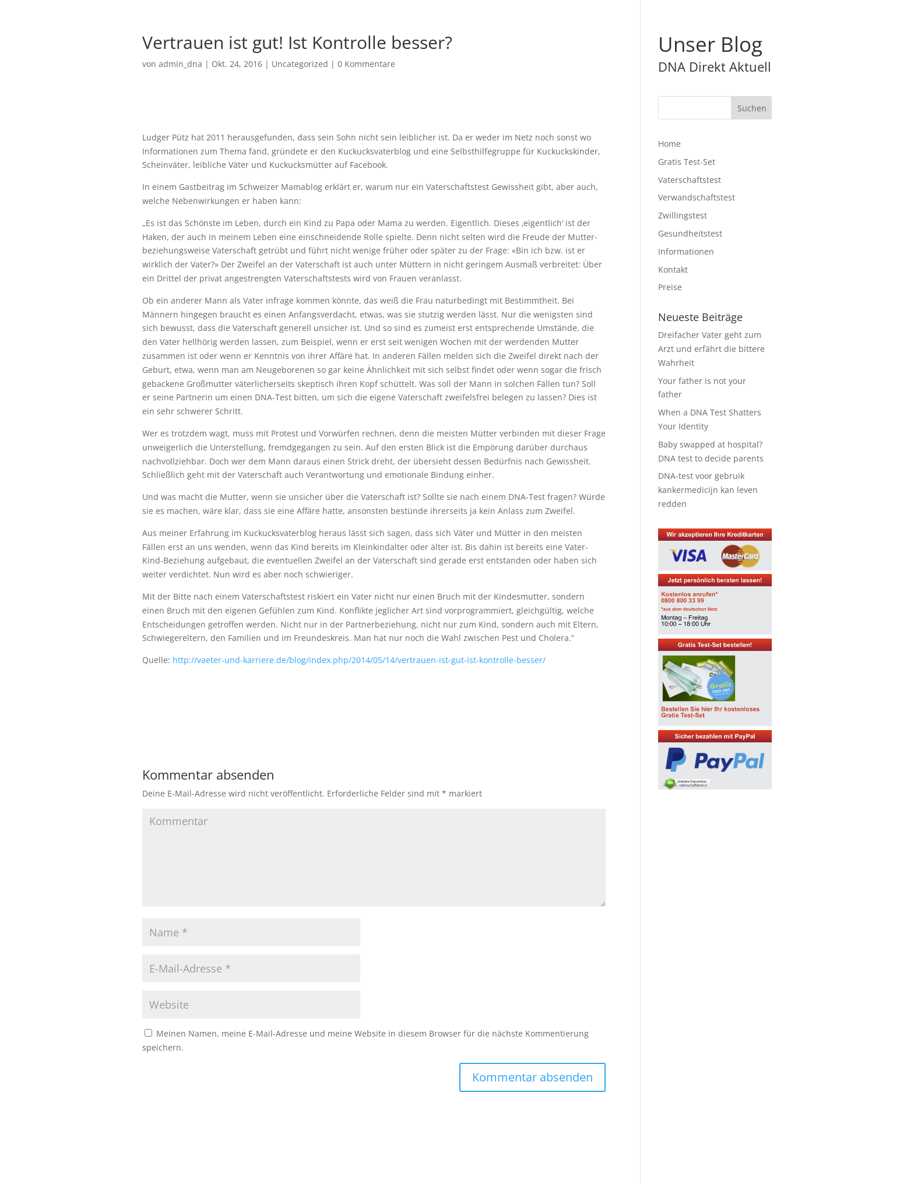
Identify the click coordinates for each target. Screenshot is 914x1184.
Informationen (686, 251)
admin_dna (180, 63)
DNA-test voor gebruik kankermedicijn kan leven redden (708, 489)
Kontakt (673, 269)
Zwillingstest (682, 215)
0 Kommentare (366, 63)
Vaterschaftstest (689, 179)
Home (669, 143)
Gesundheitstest (690, 233)
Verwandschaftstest (696, 197)
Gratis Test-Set (686, 161)
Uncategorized (300, 63)
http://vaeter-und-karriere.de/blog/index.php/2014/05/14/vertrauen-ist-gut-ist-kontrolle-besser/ (359, 659)
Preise (670, 287)
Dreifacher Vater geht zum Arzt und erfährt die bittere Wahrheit (711, 348)
